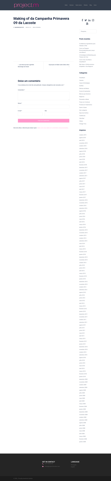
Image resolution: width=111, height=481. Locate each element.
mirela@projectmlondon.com (52, 466)
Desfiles (81, 85)
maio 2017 (82, 186)
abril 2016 (82, 221)
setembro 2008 (83, 420)
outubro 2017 (82, 173)
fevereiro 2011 (83, 341)
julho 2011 (82, 327)
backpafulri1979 (19, 27)
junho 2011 (82, 330)
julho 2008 (82, 425)
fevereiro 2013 (83, 276)
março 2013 (82, 273)
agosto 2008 (82, 422)
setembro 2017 (83, 175)
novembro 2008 (83, 414)
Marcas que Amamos (84, 94)
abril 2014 (82, 246)
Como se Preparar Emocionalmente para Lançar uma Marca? (87, 50)
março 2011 (82, 338)
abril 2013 (82, 270)
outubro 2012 (82, 287)
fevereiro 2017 (83, 194)
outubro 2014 (82, 238)
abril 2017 (82, 189)
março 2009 (82, 403)
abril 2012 (82, 303)
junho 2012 (82, 298)
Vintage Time (82, 124)
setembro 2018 (83, 148)
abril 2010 (82, 368)
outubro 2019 (82, 135)
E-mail (20, 110)
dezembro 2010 (83, 346)
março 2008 (82, 436)
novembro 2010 (83, 349)
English (73, 467)
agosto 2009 (82, 390)
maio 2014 (82, 243)
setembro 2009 (83, 387)
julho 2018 (82, 154)
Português (73, 465)
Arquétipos (82, 77)
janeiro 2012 (82, 311)
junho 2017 (82, 184)
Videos (81, 121)
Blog (91, 5)
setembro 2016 (83, 208)
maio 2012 (82, 300)
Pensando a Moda (84, 99)
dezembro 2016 (83, 200)
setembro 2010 (83, 355)
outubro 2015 (82, 235)
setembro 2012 (83, 289)
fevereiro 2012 (83, 308)
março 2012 (82, 306)
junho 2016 (82, 216)
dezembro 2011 (83, 314)
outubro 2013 (82, 262)
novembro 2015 (83, 232)
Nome (20, 103)
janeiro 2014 (82, 254)
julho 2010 (82, 360)
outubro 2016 (82, 205)
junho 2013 (82, 268)
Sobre (66, 5)
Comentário (21, 90)
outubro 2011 (82, 319)
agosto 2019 (82, 137)
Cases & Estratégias (84, 83)
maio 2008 (82, 431)
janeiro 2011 (82, 344)
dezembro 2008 (83, 412)
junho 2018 (82, 156)
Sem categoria (83, 110)
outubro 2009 (82, 384)
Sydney (31, 478)
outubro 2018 (82, 146)
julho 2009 (82, 393)
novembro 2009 (83, 382)
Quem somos (79, 5)
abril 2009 (82, 401)
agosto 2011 (82, 325)
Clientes (86, 5)
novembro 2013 (83, 260)
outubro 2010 (82, 352)
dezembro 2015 (83, 230)
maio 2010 (82, 365)
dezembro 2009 (83, 379)
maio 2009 (82, 398)
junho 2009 (82, 395)
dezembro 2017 (83, 167)
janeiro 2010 (82, 376)
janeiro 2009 (82, 409)
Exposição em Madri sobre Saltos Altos (59, 64)
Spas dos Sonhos (83, 113)
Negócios (81, 96)
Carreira (81, 80)
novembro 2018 (83, 143)
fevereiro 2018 (83, 165)
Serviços (72, 5)
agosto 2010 (82, 357)
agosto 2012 (82, 292)
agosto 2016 (82, 211)
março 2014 (82, 249)
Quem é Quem (83, 107)
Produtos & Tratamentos (85, 104)
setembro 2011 (83, 322)
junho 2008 (82, 428)
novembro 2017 (83, 170)
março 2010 (82, 371)
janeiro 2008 (82, 441)
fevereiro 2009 (83, 406)
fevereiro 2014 (83, 251)
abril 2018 (82, 162)
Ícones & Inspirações (84, 91)
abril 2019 (82, 140)
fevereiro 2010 (83, 374)
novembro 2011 (83, 317)
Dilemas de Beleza (84, 88)
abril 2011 (82, 336)
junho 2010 (82, 363)
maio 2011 (82, 333)
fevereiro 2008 (83, 439)
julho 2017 (82, 181)
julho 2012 (82, 295)
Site (46, 110)
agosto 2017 (82, 178)
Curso (95, 5)
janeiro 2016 (82, 227)
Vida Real (81, 118)
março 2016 (82, 224)
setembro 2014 (83, 241)
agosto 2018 (82, 151)
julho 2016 (82, 213)
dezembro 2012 (83, 281)
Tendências (82, 115)
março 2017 (82, 192)
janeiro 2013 (82, 279)
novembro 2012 (83, 284)
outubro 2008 (82, 417)
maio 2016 (82, 219)
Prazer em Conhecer (84, 102)
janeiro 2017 (82, 197)
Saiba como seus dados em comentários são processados (52, 128)
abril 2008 (82, 433)
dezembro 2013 (83, 257)
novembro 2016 (83, 203)
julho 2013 (82, 265)
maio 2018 (82, 159)
